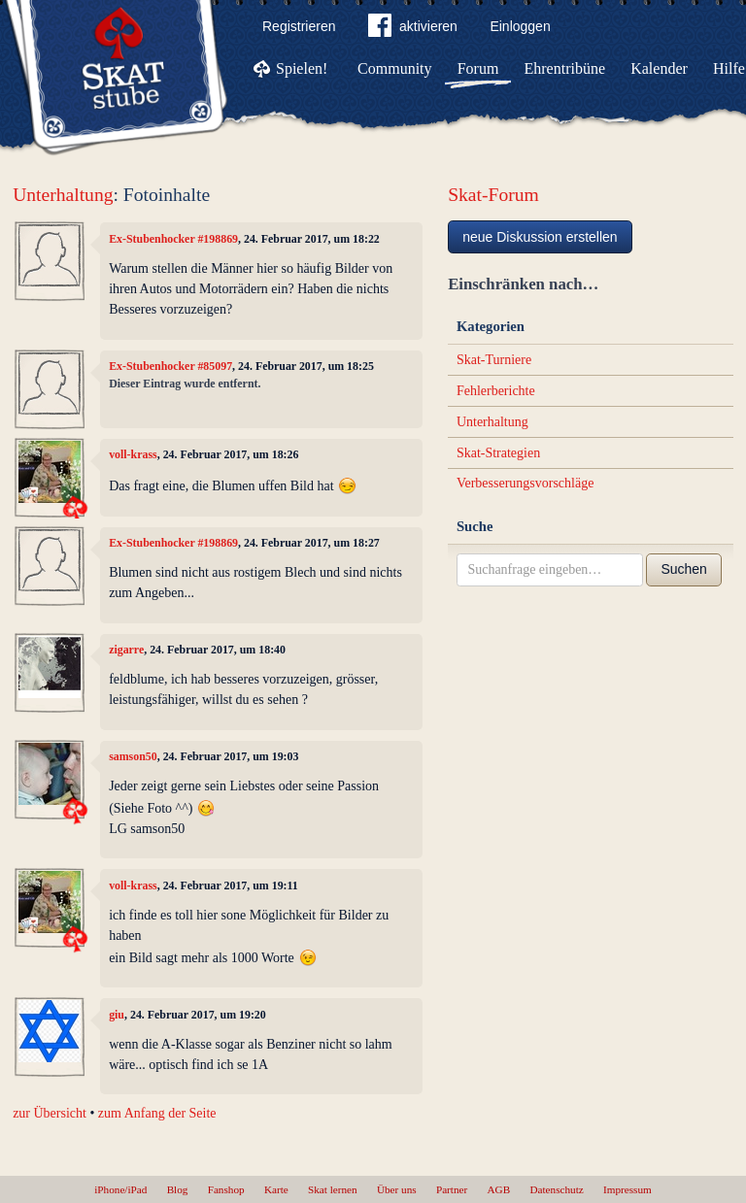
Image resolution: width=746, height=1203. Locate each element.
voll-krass (133, 454)
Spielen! (301, 68)
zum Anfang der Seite (157, 1113)
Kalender (659, 68)
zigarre (126, 649)
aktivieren (413, 29)
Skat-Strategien (498, 453)
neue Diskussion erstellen (540, 237)
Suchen (683, 569)
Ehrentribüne (565, 68)
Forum (478, 68)
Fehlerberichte (496, 391)
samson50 (133, 756)
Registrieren (298, 26)
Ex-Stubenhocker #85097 (170, 366)
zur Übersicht (49, 1113)
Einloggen (520, 26)
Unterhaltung (63, 194)
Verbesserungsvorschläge (525, 483)
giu (116, 1014)
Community (394, 68)
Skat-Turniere (494, 359)
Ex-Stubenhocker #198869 (173, 239)
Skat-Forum (493, 194)
